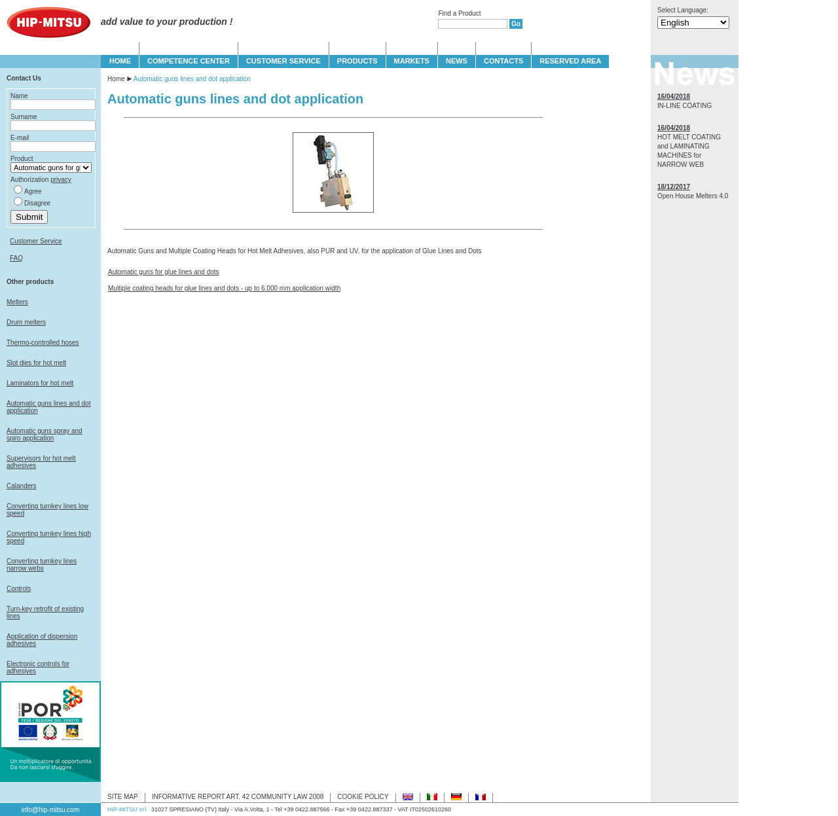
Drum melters (26, 322)
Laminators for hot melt (40, 383)
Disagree (37, 203)
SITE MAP (122, 796)
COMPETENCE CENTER (188, 61)
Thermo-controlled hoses (43, 342)
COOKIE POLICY (362, 796)
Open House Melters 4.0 (692, 196)
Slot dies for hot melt (36, 362)
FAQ (16, 258)
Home (116, 78)
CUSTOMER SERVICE (283, 61)
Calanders (22, 485)
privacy (60, 179)
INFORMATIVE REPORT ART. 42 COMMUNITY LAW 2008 (238, 796)
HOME (120, 61)
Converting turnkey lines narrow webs (42, 565)
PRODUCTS (357, 61)
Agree (33, 191)
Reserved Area (570, 61)
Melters (17, 302)
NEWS (456, 61)
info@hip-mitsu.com (51, 809)
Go (515, 23)
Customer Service (36, 241)
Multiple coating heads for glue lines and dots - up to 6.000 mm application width (224, 288)
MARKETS (411, 61)
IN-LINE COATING (684, 105)
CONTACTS (503, 61)
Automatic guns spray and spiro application (44, 434)
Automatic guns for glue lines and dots (163, 271)
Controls (19, 588)
